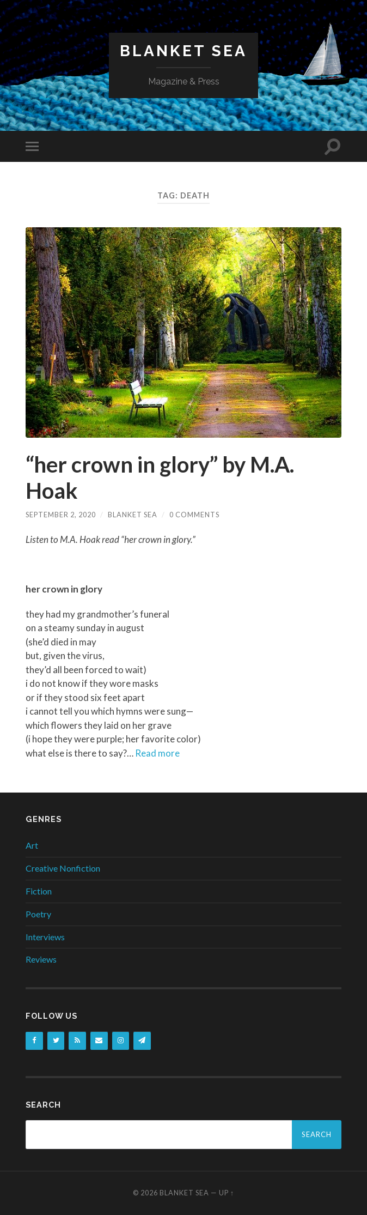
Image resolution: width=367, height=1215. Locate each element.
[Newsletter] (142, 1041)
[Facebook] (34, 1041)
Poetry (38, 914)
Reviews (41, 959)
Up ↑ (226, 1192)
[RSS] (77, 1041)
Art (32, 845)
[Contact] (99, 1041)
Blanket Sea (183, 51)
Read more (157, 753)
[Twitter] (56, 1041)
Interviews (45, 937)
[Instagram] (121, 1041)
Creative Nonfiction (63, 868)
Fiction (39, 891)
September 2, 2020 (61, 514)
